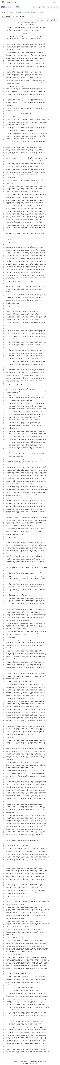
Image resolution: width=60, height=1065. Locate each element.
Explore (8, 2)
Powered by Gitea (18, 1061)
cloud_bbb (15, 7)
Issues (11, 12)
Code (4, 12)
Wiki (33, 12)
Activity (40, 12)
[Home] (2, 2)
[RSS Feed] (21, 7)
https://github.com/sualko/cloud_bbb (13, 9)
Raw (37, 20)
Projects (18, 12)
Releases (26, 12)
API (36, 1063)
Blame (42, 20)
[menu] (25, 1063)
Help (14, 2)
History (47, 20)
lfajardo (7, 7)
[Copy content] (54, 20)
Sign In (55, 2)
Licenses (32, 1063)
